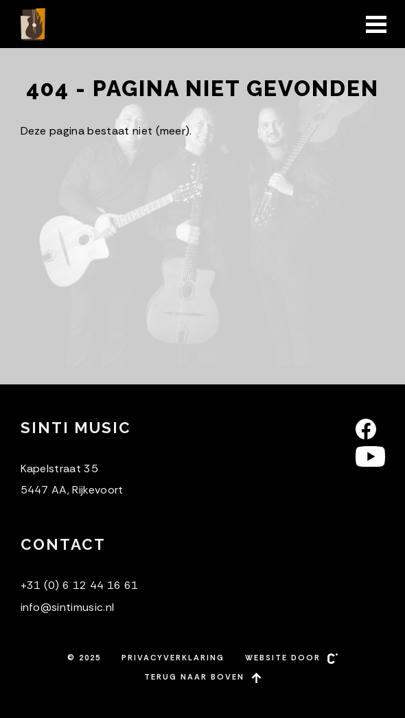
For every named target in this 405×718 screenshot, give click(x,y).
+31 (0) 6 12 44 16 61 (80, 585)
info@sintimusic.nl (68, 607)
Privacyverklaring (172, 657)
